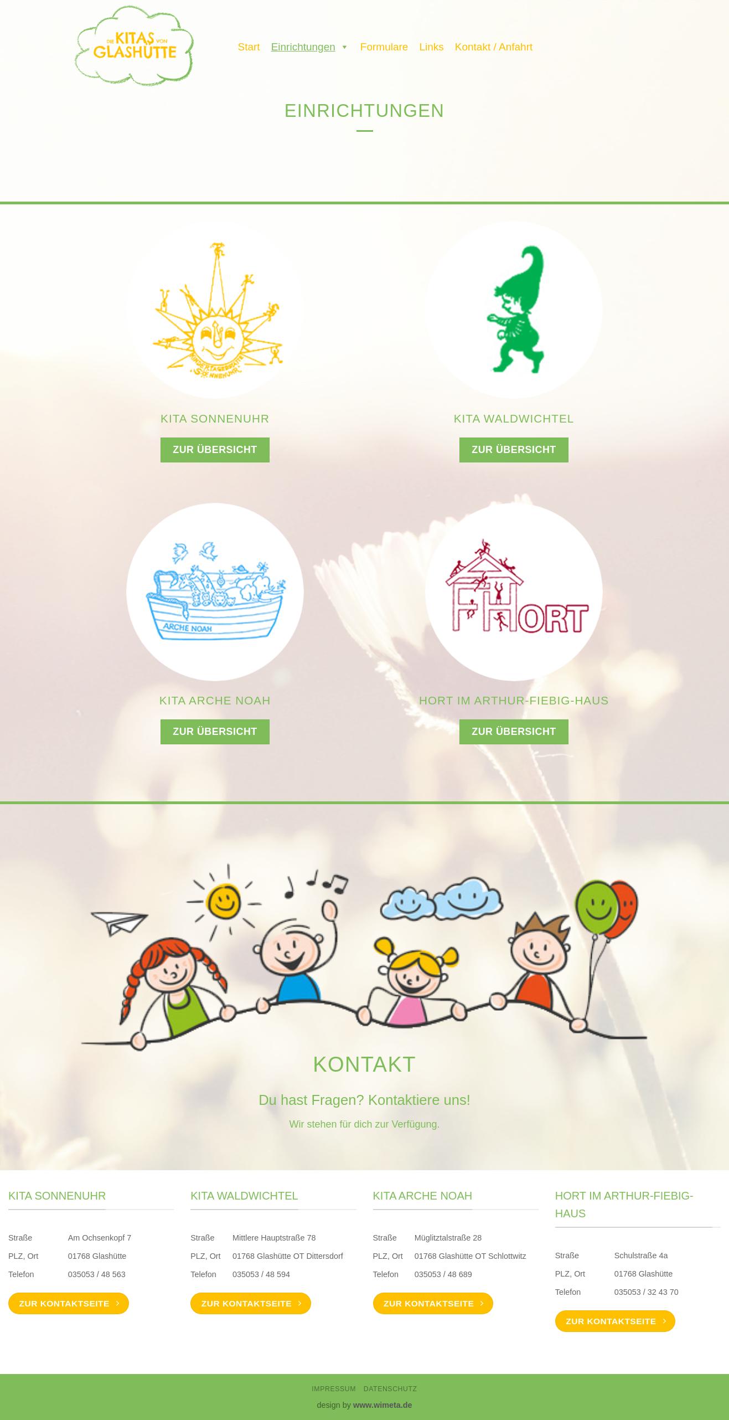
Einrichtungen (310, 44)
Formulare (384, 47)
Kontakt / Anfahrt (493, 47)
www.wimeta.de (382, 1405)
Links (431, 47)
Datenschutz (390, 1389)
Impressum (334, 1389)
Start (249, 47)
